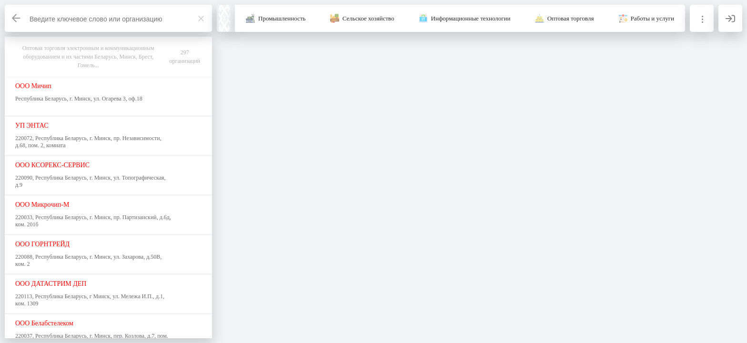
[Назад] (17, 18)
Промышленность (282, 18)
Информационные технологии (471, 18)
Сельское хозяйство (368, 18)
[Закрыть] (201, 18)
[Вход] (730, 18)
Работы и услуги (652, 18)
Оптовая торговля (570, 18)
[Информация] (702, 18)
